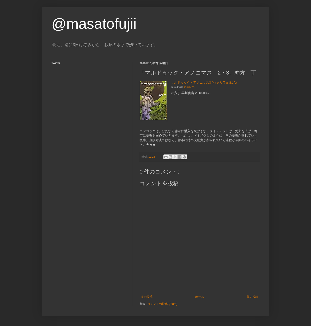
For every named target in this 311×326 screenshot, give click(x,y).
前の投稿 (252, 297)
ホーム (199, 297)
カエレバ (189, 87)
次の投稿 (147, 297)
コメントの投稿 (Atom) (162, 304)
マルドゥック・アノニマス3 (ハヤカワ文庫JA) (204, 82)
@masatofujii (94, 23)
